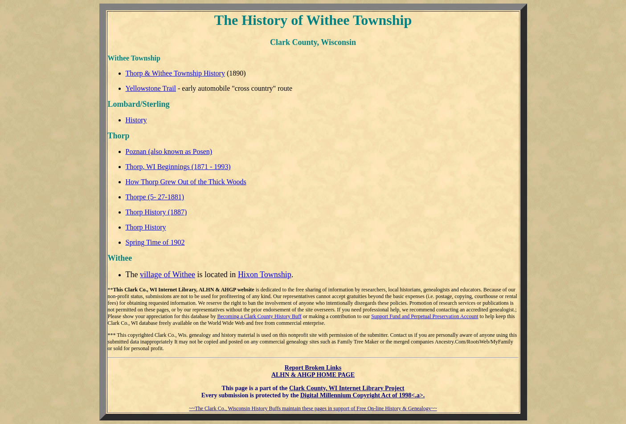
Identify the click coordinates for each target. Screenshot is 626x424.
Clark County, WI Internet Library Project (346, 388)
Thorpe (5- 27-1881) (155, 197)
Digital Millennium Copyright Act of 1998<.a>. (362, 395)
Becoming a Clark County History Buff (259, 316)
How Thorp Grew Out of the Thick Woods (186, 182)
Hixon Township (264, 274)
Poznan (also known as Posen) (169, 151)
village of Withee (167, 274)
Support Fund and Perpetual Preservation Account (424, 316)
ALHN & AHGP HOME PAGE (313, 375)
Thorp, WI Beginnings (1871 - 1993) (178, 166)
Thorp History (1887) (156, 212)
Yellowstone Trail (151, 88)
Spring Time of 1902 (155, 242)
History (136, 120)
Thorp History (146, 227)
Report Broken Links (313, 367)
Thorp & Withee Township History (175, 73)
